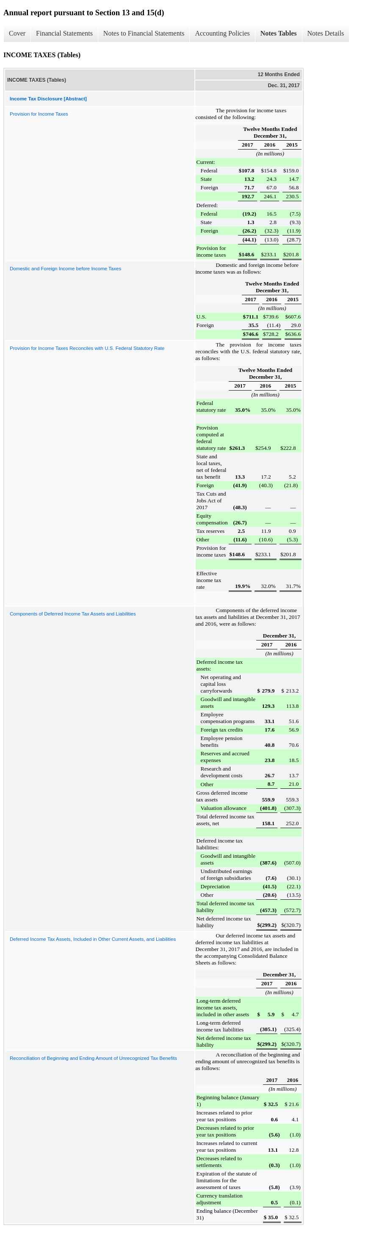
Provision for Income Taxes (39, 113)
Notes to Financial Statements (144, 33)
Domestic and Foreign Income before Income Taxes (65, 268)
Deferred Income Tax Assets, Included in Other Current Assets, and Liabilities (93, 939)
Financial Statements (64, 33)
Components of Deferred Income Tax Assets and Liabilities (73, 613)
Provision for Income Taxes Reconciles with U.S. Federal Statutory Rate (87, 348)
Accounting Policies (222, 33)
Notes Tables (278, 33)
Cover (17, 33)
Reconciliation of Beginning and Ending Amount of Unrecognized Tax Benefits (93, 1058)
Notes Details (325, 33)
